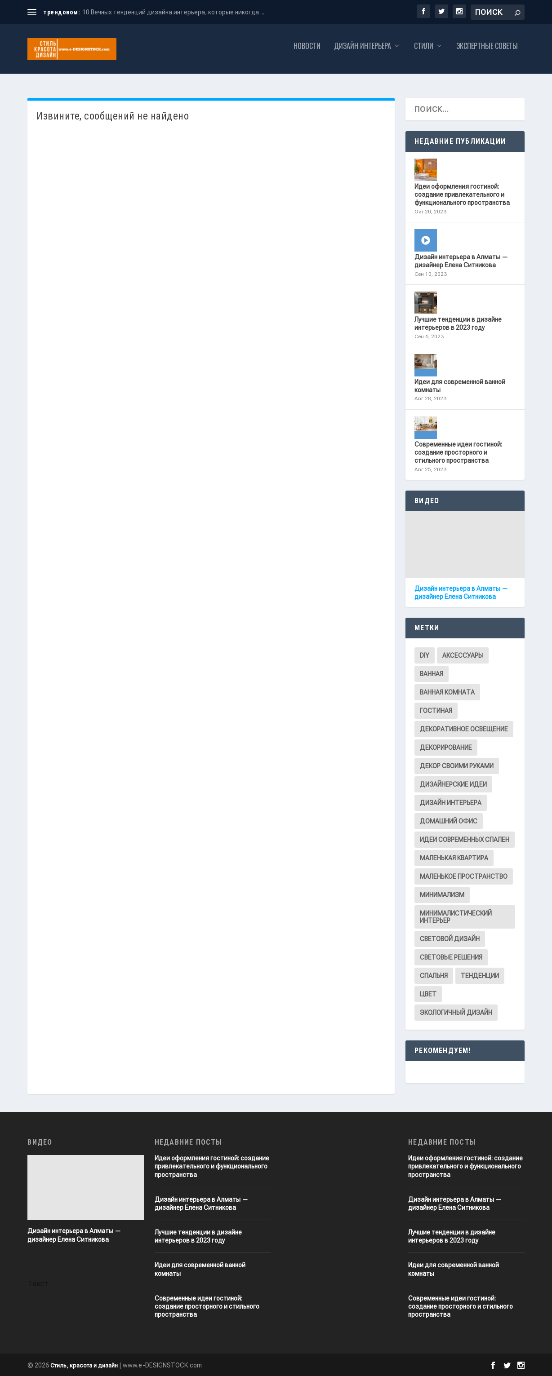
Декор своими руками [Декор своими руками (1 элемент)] (457, 766)
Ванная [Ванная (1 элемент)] (431, 673)
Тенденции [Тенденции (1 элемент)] (480, 975)
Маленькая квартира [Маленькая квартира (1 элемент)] (454, 858)
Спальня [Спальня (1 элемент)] (434, 975)
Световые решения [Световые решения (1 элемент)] (451, 957)
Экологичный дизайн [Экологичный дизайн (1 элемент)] (456, 1012)
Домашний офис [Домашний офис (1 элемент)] (448, 821)
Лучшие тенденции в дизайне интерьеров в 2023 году (458, 323)
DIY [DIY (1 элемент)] (424, 655)
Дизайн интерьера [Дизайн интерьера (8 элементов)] (450, 802)
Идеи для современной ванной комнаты (459, 386)
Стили (423, 53)
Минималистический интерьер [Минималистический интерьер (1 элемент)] (456, 917)
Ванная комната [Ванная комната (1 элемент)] (447, 692)
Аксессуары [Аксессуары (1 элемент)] (462, 655)
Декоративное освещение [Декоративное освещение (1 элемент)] (464, 729)
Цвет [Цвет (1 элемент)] (428, 994)
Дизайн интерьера (362, 53)
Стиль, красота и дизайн (84, 1365)
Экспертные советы (487, 53)
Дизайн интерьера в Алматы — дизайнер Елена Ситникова (461, 261)
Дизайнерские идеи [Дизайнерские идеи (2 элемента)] (453, 784)
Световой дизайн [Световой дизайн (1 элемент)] (450, 938)
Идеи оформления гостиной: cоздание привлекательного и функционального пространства (462, 194)
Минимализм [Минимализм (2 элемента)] (442, 894)
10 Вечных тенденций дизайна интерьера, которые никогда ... (173, 12)
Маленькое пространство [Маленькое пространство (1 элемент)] (463, 876)
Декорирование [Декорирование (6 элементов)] (446, 747)
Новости (307, 53)
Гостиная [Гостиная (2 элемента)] (436, 710)
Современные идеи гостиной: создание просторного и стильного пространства (458, 452)
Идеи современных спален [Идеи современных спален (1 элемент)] (464, 839)
